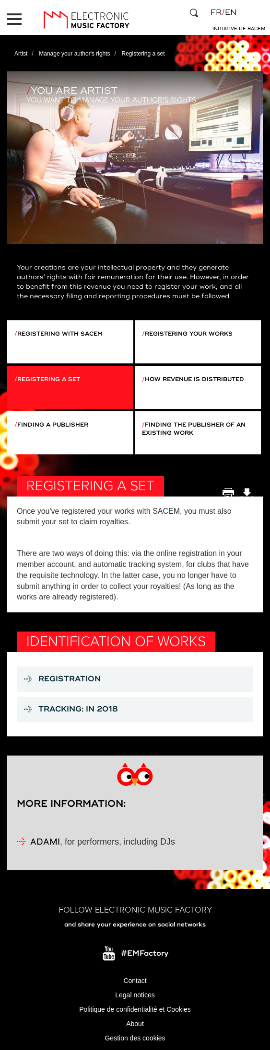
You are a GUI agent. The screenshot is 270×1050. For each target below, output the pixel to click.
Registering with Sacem (60, 334)
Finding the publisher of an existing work (194, 429)
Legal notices (135, 995)
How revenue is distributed (194, 379)
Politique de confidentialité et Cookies (135, 1009)
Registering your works (189, 334)
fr (216, 12)
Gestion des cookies (135, 1038)
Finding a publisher (52, 425)
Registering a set (48, 379)
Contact (134, 980)
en (230, 12)
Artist (20, 53)
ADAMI (45, 842)
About (135, 1023)
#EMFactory (144, 953)
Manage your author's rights (74, 53)
